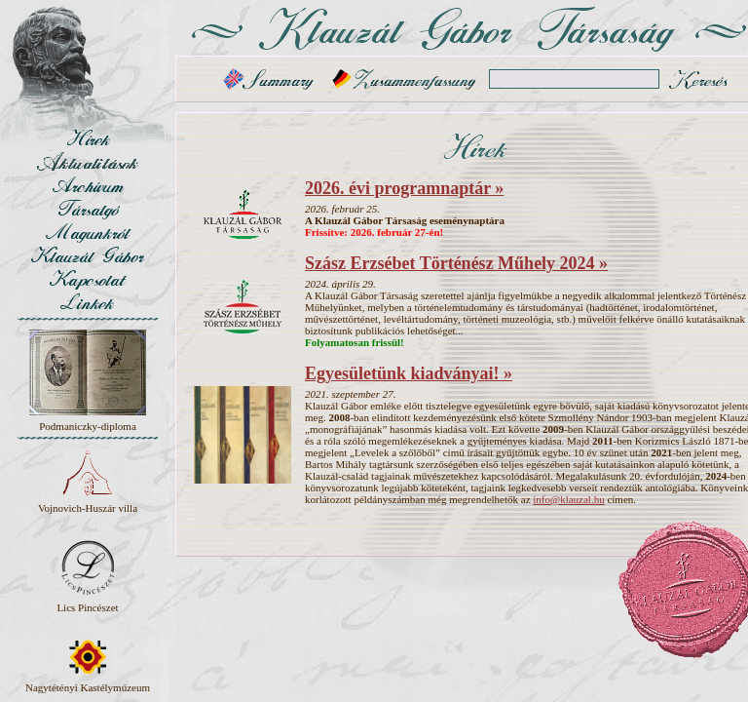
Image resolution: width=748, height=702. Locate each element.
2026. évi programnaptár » (404, 188)
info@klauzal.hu (568, 499)
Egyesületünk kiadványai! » (408, 373)
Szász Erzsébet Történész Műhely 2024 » (456, 263)
